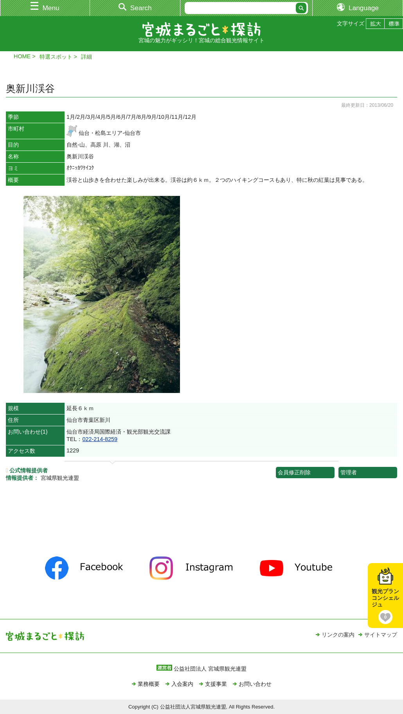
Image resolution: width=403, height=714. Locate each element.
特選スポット (56, 57)
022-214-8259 (99, 439)
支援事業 (216, 684)
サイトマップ (380, 634)
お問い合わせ (255, 684)
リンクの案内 (338, 634)
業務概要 (149, 684)
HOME (22, 56)
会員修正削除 (294, 472)
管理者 (348, 472)
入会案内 (182, 684)
